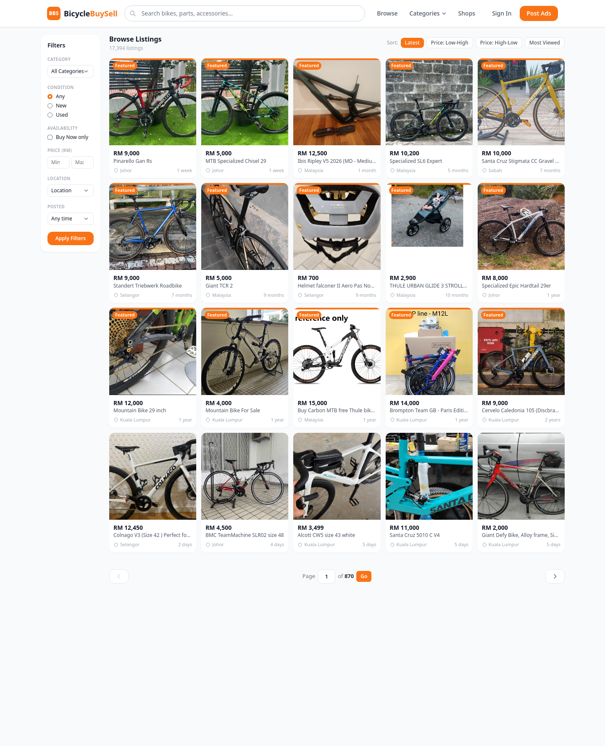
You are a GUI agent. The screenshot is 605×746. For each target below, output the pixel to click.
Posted (56, 206)
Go (363, 576)
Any (56, 96)
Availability (62, 128)
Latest (412, 42)
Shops (467, 13)
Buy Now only (67, 137)
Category (59, 59)
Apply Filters (70, 238)
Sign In (501, 13)
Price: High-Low (499, 42)
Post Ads (538, 13)
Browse (387, 13)
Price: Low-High (449, 42)
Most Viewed (544, 42)
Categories (428, 13)
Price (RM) (59, 150)
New (56, 105)
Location (59, 178)
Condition (60, 87)
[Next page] (555, 576)
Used (57, 115)
